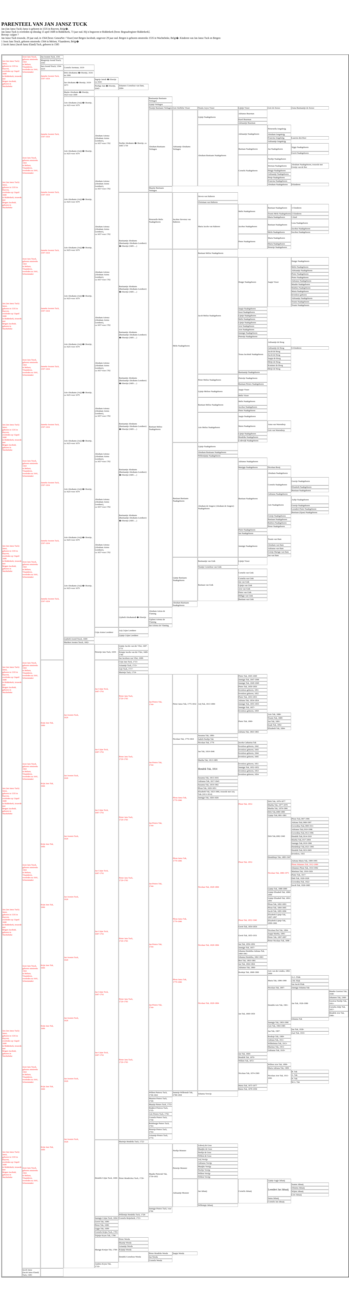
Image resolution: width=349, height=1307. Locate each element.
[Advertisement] (58, 8)
